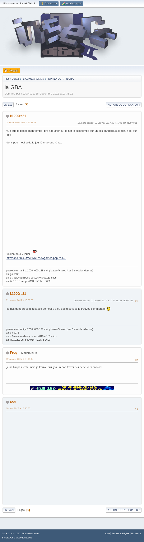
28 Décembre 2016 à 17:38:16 (21, 122)
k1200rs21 (18, 116)
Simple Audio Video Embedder (17, 537)
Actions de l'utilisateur (124, 105)
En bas (8, 105)
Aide (107, 533)
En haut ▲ (136, 533)
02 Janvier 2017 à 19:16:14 (19, 359)
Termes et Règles (120, 533)
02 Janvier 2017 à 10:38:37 (19, 300)
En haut (9, 510)
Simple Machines (30, 533)
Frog (13, 352)
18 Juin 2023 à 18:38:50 (18, 408)
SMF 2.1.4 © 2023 (11, 533)
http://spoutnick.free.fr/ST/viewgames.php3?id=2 (36, 257)
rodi (13, 402)
